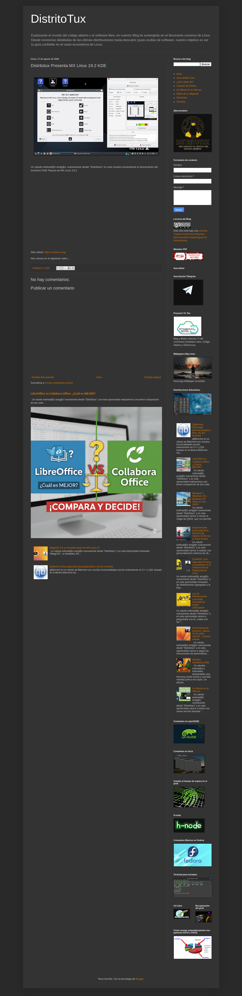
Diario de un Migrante (188, 93)
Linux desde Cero (186, 78)
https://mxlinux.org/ (55, 252)
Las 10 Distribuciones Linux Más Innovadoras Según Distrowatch (199, 600)
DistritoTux (58, 18)
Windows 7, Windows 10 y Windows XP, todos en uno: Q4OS (199, 499)
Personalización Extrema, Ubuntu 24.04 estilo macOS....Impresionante (201, 634)
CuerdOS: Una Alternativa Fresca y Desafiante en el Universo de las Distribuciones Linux (201, 566)
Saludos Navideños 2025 (200, 661)
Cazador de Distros (186, 85)
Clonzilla (181, 101)
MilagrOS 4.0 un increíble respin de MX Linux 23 (74, 547)
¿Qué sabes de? (185, 82)
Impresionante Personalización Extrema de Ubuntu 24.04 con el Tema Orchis (201, 533)
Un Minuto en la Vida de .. (190, 90)
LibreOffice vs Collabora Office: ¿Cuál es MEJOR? (63, 393)
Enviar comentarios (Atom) (59, 383)
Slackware (182, 97)
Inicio (99, 377)
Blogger (140, 979)
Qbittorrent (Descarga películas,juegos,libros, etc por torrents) (81, 566)
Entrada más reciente (43, 377)
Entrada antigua (153, 377)
